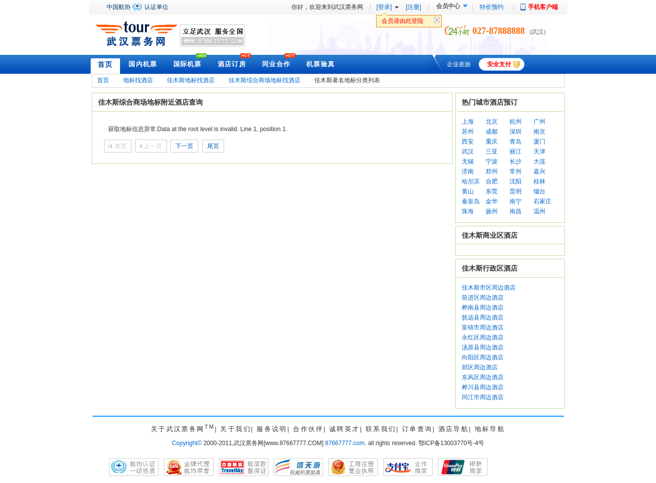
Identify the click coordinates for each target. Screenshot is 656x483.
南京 (539, 131)
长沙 (516, 161)
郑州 (492, 171)
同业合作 (276, 64)
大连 (539, 161)
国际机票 (187, 64)
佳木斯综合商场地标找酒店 (264, 80)
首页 (105, 64)
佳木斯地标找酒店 (191, 80)
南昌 (516, 211)
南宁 (516, 201)
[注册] (413, 6)
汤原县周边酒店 (483, 347)
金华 (492, 201)
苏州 (468, 131)
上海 (468, 121)
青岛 (516, 141)
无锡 (468, 161)
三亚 (492, 151)
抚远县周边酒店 (483, 317)
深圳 (516, 131)
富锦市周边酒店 (483, 327)
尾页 (213, 146)
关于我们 (235, 429)
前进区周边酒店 (483, 297)
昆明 (516, 191)
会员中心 (448, 5)
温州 (539, 211)
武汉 (468, 151)
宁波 (492, 161)
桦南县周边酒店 (483, 307)
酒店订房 (232, 64)
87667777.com (345, 443)
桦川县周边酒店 (483, 387)
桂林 (539, 181)
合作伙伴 (308, 429)
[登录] (384, 6)
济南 (468, 171)
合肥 (492, 181)
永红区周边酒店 (483, 337)
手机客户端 (543, 6)
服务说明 (272, 429)
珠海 (468, 211)
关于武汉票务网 (183, 429)
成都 (492, 131)
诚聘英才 (344, 429)
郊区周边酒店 (480, 367)
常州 (516, 171)
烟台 (539, 191)
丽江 (516, 151)
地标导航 (490, 429)
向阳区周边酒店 (483, 357)
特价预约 (492, 6)
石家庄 (542, 201)
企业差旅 (459, 64)
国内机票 (143, 64)
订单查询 (417, 429)
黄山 (468, 191)
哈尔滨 (471, 181)
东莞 (492, 191)
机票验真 (320, 64)
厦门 (539, 141)
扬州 (492, 211)
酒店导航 (453, 429)
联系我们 (381, 429)
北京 (492, 121)
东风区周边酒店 (483, 377)
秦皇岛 (471, 201)
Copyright (187, 443)
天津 (539, 151)
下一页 (184, 146)
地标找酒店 (138, 80)
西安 (468, 141)
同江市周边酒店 (483, 397)
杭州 (516, 121)
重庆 (492, 141)
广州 (539, 121)
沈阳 (516, 181)
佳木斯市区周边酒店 (489, 287)
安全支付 (499, 64)
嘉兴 (539, 171)
